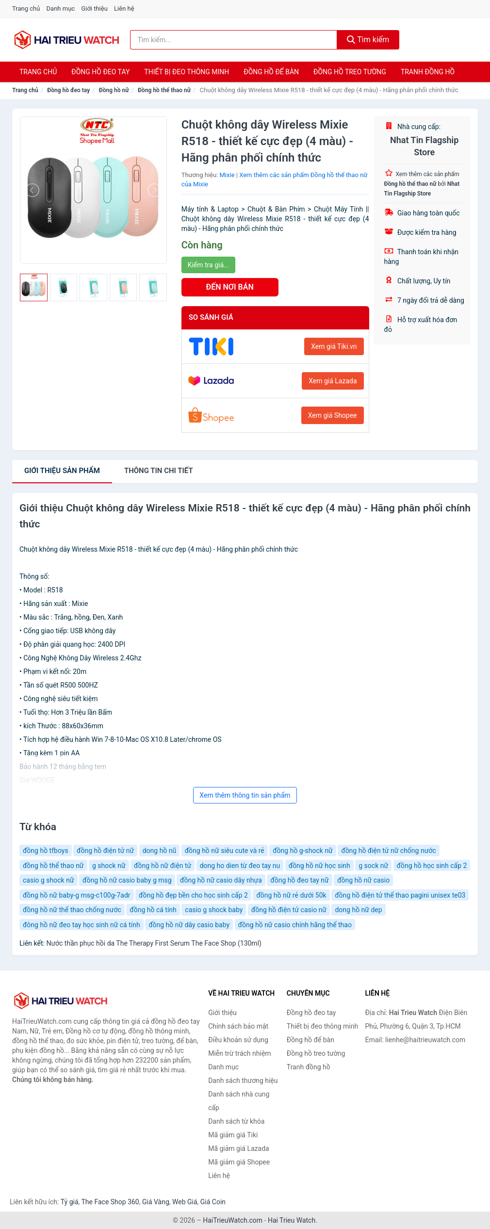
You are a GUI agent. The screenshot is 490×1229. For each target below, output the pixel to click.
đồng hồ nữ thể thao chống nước (72, 910)
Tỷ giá (70, 1202)
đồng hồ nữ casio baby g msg (127, 880)
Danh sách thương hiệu (243, 1080)
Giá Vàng (155, 1202)
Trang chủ (26, 8)
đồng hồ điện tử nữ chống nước (388, 850)
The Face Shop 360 (110, 1202)
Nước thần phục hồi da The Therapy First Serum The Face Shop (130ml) (153, 943)
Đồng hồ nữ (114, 90)
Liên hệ (124, 8)
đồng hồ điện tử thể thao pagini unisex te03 (400, 895)
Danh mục (61, 8)
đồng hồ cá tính (153, 910)
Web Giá (184, 1202)
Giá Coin (213, 1202)
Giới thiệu (94, 8)
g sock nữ (373, 865)
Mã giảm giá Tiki (233, 1135)
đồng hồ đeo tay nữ (299, 880)
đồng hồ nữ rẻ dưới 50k (291, 895)
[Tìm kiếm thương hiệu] (233, 39)
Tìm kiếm (368, 39)
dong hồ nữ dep (358, 910)
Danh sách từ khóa (236, 1121)
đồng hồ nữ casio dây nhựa (221, 880)
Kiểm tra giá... (208, 265)
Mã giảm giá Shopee (239, 1162)
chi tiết (158, 470)
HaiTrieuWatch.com (232, 1220)
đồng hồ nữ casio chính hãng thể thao (295, 925)
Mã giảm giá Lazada (238, 1148)
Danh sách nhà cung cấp (238, 1101)
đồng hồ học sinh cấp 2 (432, 865)
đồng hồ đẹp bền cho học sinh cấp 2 (193, 895)
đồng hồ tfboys (45, 850)
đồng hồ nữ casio (363, 880)
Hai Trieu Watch (291, 1220)
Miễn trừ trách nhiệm (239, 1053)
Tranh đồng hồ (428, 72)
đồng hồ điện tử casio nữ (289, 910)
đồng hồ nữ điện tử (162, 865)
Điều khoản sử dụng (238, 1040)
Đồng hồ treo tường (349, 72)
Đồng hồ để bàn (271, 72)
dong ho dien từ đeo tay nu (240, 865)
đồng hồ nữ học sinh (319, 865)
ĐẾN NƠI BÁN (230, 287)
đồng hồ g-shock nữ (303, 850)
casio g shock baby (214, 910)
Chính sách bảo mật (238, 1026)
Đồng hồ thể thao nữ (164, 90)
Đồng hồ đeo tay (100, 72)
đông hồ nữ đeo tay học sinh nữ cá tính (81, 925)
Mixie (227, 175)
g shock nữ (109, 865)
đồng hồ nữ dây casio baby (188, 925)
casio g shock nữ (48, 880)
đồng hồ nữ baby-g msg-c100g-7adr (77, 895)
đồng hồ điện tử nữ (105, 850)
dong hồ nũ (160, 850)
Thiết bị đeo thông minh (186, 72)
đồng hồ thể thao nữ (53, 865)
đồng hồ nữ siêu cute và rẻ (224, 850)
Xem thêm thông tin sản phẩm (244, 795)
